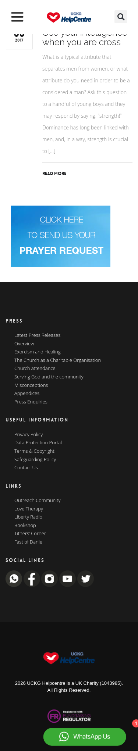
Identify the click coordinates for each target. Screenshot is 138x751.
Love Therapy (28, 509)
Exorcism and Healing (37, 352)
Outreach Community (37, 500)
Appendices (26, 393)
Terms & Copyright (34, 451)
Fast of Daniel (28, 542)
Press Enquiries (30, 402)
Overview (24, 344)
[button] (120, 16)
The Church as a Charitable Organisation (57, 360)
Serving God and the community (49, 377)
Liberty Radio (28, 517)
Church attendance (35, 368)
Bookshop (25, 525)
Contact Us (26, 468)
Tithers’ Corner (30, 534)
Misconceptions (31, 385)
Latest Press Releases (37, 335)
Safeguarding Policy (35, 460)
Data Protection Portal (38, 443)
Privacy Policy (28, 435)
